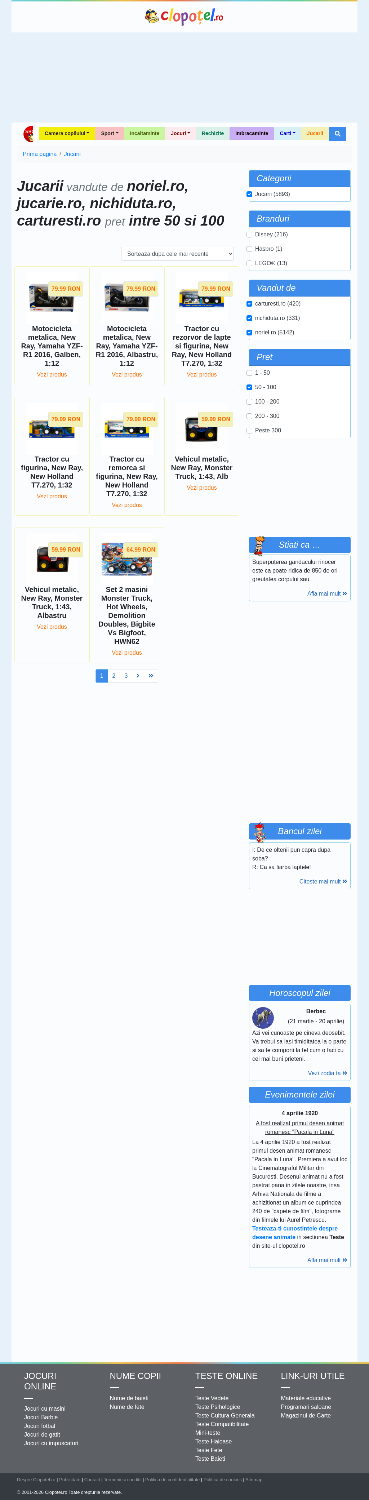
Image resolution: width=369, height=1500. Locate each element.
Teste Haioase (213, 1441)
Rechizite (213, 133)
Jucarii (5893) (272, 194)
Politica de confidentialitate (172, 1479)
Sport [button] (107, 133)
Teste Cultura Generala (225, 1415)
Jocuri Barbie (41, 1417)
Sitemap (253, 1479)
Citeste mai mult (323, 881)
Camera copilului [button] (65, 133)
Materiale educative (306, 1398)
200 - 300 (267, 416)
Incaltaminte (145, 133)
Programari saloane (306, 1407)
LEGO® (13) (271, 263)
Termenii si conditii (123, 1479)
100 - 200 (267, 402)
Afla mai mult (327, 594)
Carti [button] (285, 133)
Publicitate (69, 1479)
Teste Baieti (210, 1459)
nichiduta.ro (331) (277, 318)
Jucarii (315, 133)
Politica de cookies (223, 1479)
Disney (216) (271, 234)
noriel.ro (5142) (274, 332)
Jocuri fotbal (39, 1426)
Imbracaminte (251, 133)
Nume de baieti (129, 1398)
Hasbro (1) (269, 249)
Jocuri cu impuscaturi (51, 1443)
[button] (337, 134)
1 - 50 (262, 373)
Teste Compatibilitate (222, 1424)
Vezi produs (52, 374)
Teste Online (226, 1376)
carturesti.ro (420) (278, 304)
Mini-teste (207, 1433)
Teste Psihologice (217, 1407)
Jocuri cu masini (45, 1409)
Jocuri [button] (178, 133)
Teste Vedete (212, 1398)
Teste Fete (208, 1450)
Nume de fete (127, 1407)
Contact (92, 1479)
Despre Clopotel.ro (36, 1479)
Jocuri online (40, 1381)
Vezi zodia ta (327, 1073)
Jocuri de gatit (42, 1435)
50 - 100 (265, 387)
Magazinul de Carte (306, 1415)
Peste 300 (268, 430)
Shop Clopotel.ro (28, 134)
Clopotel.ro (184, 17)
